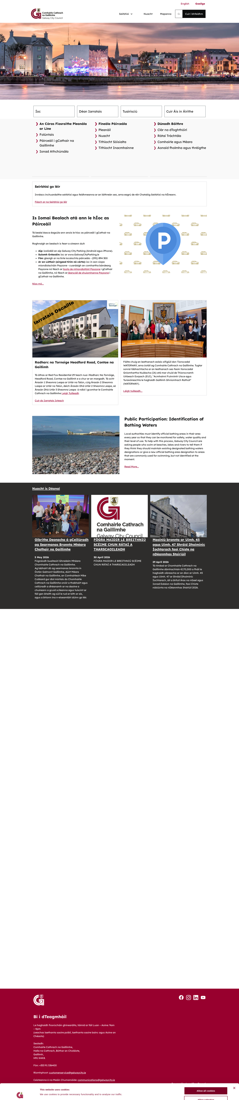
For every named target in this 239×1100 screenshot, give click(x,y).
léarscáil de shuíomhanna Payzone (88, 272)
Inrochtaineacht (74, 1095)
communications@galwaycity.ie (96, 1079)
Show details (159, 1056)
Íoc (38, 111)
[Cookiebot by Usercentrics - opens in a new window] (19, 1062)
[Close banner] (234, 1040)
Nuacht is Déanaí (46, 488)
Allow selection (205, 1052)
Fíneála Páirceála (113, 124)
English (185, 3)
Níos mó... (38, 283)
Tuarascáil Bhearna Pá (192, 1095)
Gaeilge (200, 3)
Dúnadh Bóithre (170, 124)
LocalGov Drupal (196, 1083)
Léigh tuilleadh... (132, 390)
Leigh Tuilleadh (70, 393)
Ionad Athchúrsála (54, 151)
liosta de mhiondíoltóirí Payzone (81, 269)
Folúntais (47, 134)
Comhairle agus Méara (175, 142)
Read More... (131, 466)
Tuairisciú (130, 111)
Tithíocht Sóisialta (112, 142)
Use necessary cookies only (206, 1061)
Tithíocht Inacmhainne (116, 148)
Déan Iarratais (90, 111)
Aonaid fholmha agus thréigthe (182, 148)
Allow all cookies (206, 1043)
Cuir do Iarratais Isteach (49, 400)
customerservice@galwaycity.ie (67, 1072)
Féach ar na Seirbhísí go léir (51, 201)
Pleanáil (105, 130)
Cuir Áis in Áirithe (179, 111)
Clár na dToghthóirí (172, 130)
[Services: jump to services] (125, 14)
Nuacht (148, 13)
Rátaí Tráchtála (169, 136)
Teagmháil (151, 1095)
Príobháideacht (115, 1095)
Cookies (38, 1095)
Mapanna (165, 13)
